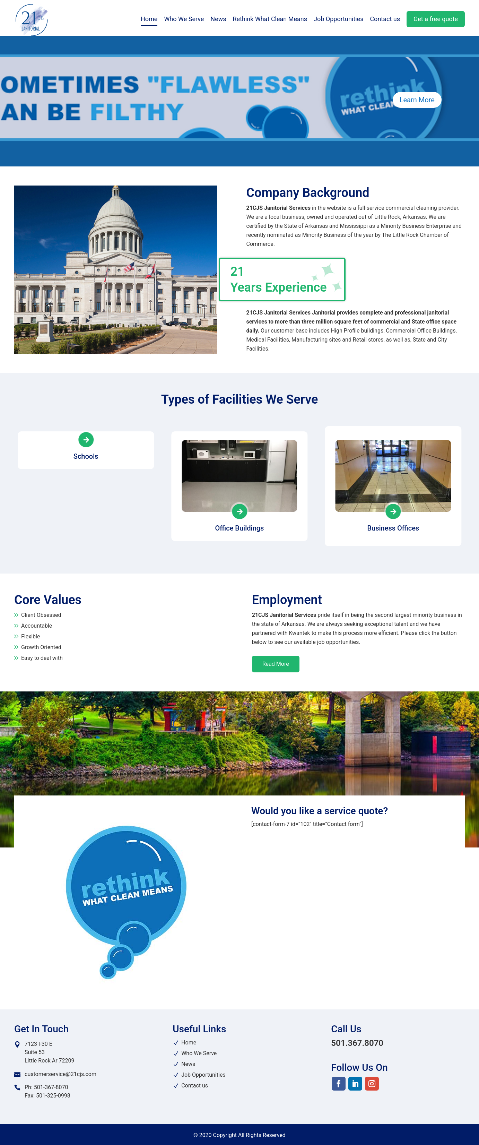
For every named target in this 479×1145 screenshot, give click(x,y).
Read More (275, 664)
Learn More (417, 100)
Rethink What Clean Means (270, 20)
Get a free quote (435, 20)
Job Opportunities (338, 20)
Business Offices (393, 528)
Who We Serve (184, 20)
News (218, 20)
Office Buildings (239, 528)
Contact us (385, 20)
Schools (85, 528)
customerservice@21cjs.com (60, 1074)
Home (149, 20)
